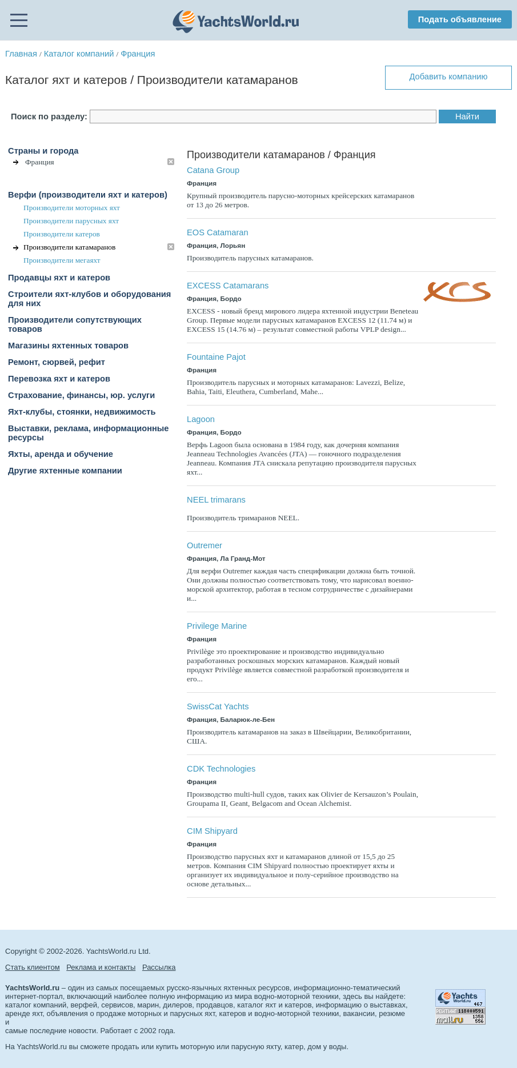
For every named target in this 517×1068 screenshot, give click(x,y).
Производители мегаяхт (62, 260)
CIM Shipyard (212, 831)
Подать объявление (460, 19)
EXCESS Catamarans (227, 285)
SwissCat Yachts (218, 706)
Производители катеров (61, 234)
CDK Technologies (221, 768)
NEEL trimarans (216, 499)
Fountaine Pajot (216, 357)
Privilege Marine (217, 626)
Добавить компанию (448, 76)
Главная (21, 53)
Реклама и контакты (100, 967)
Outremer (204, 545)
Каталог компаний (79, 53)
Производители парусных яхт (71, 220)
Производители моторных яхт (71, 207)
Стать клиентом (32, 967)
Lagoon (201, 419)
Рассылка (159, 967)
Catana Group (213, 170)
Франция (138, 53)
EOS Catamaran (218, 232)
